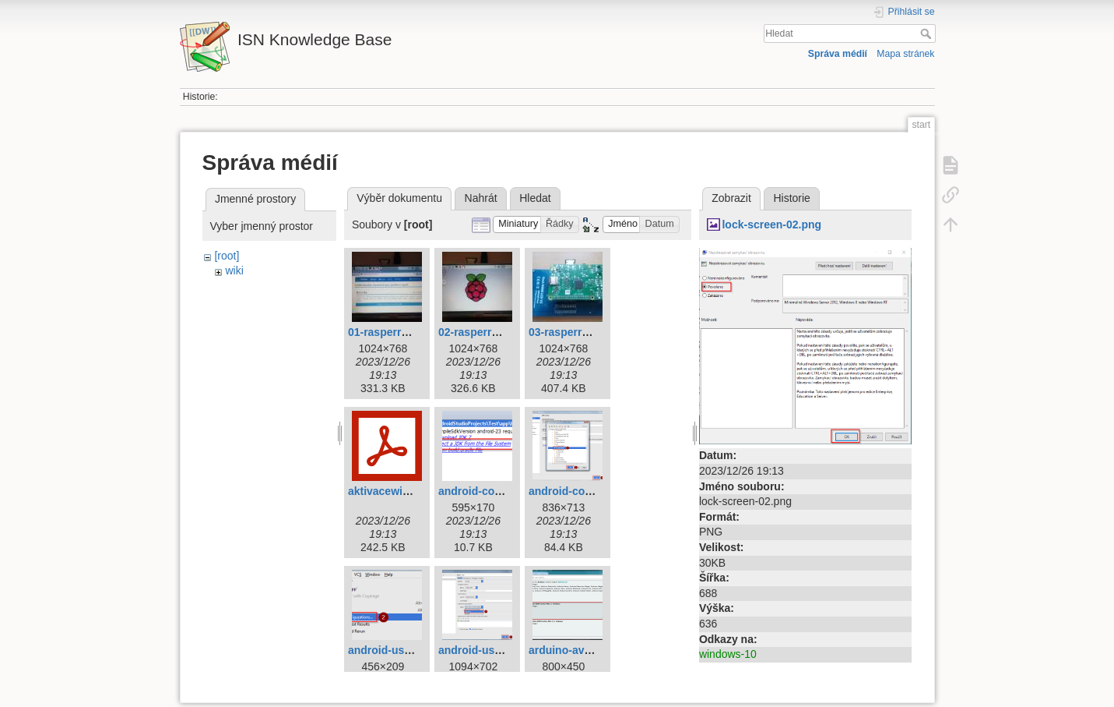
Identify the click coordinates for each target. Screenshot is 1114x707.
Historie (791, 198)
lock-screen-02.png (771, 224)
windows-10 (728, 654)
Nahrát (481, 198)
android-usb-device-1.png (414, 650)
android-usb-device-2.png (504, 650)
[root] (226, 255)
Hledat (927, 33)
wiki (234, 270)
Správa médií (837, 53)
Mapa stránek (905, 53)
